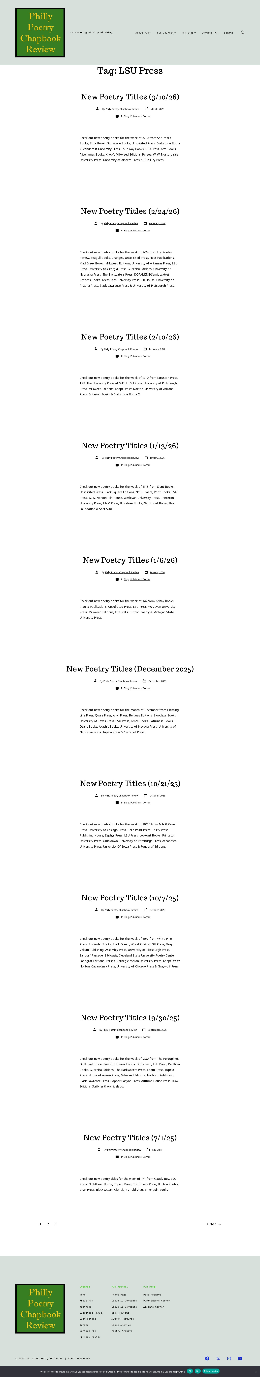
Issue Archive (121, 1324)
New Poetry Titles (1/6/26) (130, 560)
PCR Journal (166, 32)
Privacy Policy (90, 1336)
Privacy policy (211, 1371)
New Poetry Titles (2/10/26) (130, 336)
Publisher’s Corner (156, 1300)
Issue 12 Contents (124, 1300)
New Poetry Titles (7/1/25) (130, 1137)
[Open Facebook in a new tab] (207, 1358)
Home (83, 1294)
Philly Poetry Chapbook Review (122, 109)
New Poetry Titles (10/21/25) (130, 783)
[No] (256, 1371)
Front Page (118, 1294)
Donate (228, 32)
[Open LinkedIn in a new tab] (240, 1358)
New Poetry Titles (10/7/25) (130, 897)
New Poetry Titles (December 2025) (130, 668)
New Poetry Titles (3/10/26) (130, 96)
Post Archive (152, 1294)
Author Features (122, 1318)
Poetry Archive (121, 1330)
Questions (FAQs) (91, 1312)
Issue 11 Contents (124, 1306)
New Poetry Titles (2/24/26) (130, 211)
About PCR (143, 32)
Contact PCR (210, 32)
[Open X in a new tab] (218, 1358)
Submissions (88, 1318)
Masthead (86, 1306)
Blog (126, 116)
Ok (190, 1371)
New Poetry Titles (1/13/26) (130, 445)
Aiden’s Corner (153, 1306)
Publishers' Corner (140, 116)
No (197, 1371)
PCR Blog (189, 32)
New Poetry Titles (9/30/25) (130, 1017)
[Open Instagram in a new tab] (229, 1358)
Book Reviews (120, 1312)
